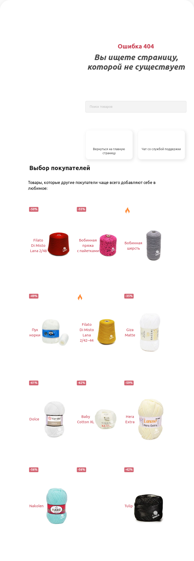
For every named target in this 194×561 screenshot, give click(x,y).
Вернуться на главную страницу (109, 151)
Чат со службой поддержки (161, 149)
